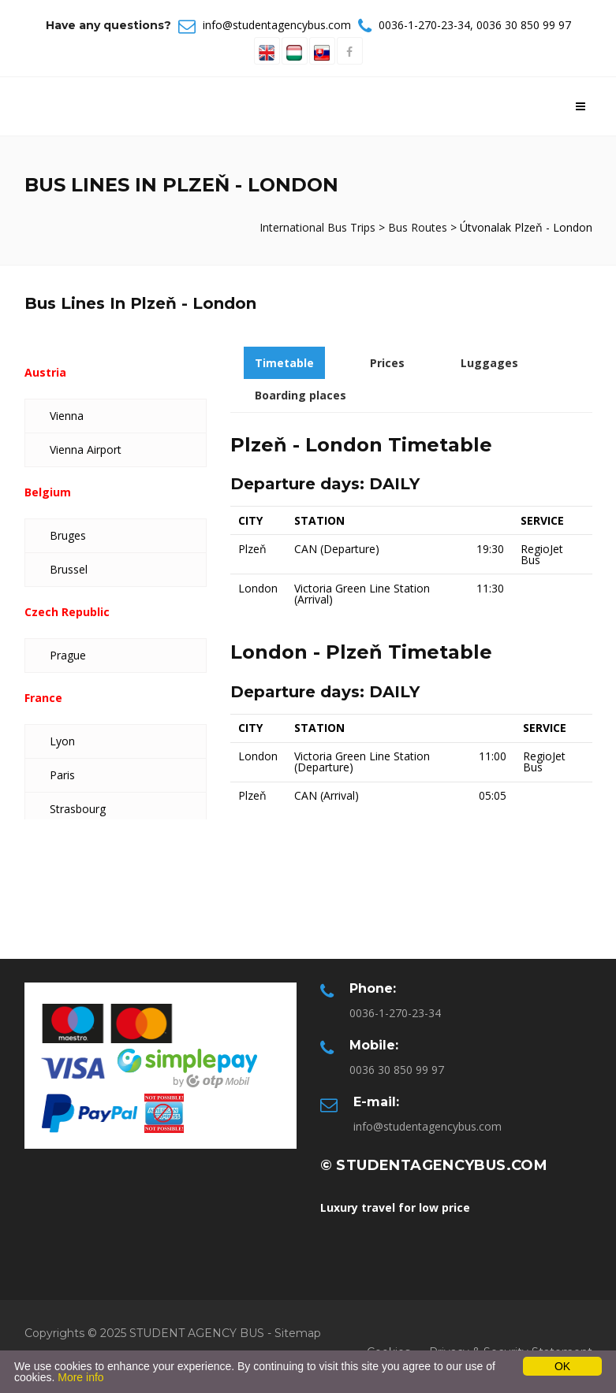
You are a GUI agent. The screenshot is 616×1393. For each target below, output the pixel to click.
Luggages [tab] (489, 362)
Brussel (69, 569)
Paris (62, 774)
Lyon (62, 741)
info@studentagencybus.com (277, 24)
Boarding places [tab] (300, 395)
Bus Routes (417, 227)
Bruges (68, 535)
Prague (68, 655)
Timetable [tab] (284, 362)
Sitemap (297, 1333)
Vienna (67, 415)
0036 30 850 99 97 (523, 24)
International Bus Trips (319, 227)
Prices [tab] (387, 362)
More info (80, 1377)
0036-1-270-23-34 (424, 24)
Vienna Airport (85, 449)
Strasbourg (78, 808)
